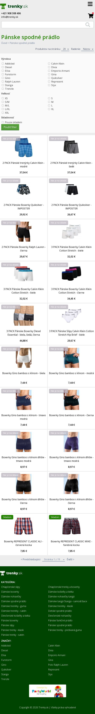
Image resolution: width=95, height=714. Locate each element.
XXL (7, 112)
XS (6, 98)
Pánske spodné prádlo (22, 43)
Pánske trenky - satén (12, 634)
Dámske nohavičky (11, 596)
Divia (54, 67)
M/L (7, 105)
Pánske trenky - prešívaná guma (65, 630)
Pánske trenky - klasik (12, 630)
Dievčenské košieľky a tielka (15, 615)
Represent (57, 81)
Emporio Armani (60, 70)
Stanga (9, 85)
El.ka (7, 70)
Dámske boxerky (10, 591)
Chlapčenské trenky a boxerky (64, 587)
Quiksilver (57, 78)
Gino (7, 78)
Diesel (8, 67)
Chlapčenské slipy (10, 587)
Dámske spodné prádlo (13, 601)
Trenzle (9, 88)
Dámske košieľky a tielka (61, 591)
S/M (7, 102)
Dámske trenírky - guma (13, 606)
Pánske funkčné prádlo (60, 620)
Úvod (4, 43)
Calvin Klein (57, 63)
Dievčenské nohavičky (59, 615)
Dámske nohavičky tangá (61, 596)
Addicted (9, 63)
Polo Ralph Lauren (58, 664)
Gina (53, 74)
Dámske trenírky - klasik (60, 606)
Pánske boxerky (9, 620)
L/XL (7, 109)
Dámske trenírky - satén (13, 611)
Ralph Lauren (12, 81)
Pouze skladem (13, 122)
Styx (53, 85)
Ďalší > (70, 559)
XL (52, 109)
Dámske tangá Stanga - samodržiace (67, 601)
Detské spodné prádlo (60, 611)
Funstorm (10, 74)
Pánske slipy (7, 625)
